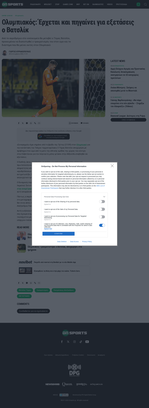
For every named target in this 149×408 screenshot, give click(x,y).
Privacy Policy (87, 241)
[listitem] (74, 197)
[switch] (102, 201)
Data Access (74, 241)
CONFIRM (58, 234)
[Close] (113, 166)
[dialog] (74, 204)
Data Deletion (62, 241)
